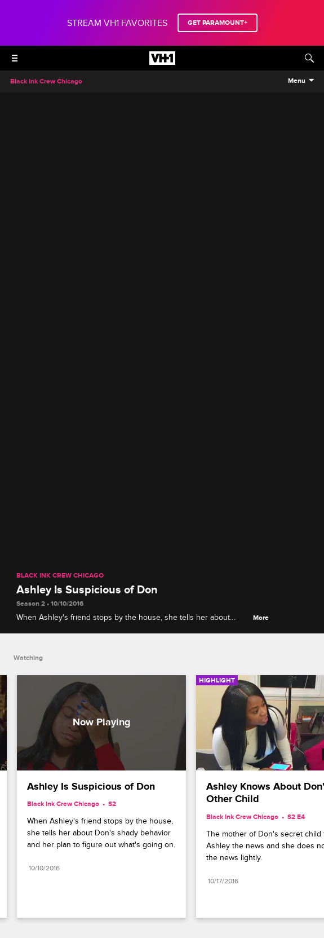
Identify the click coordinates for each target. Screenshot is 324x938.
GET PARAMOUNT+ (217, 23)
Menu (296, 81)
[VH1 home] (162, 62)
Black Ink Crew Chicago (60, 576)
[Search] (309, 58)
